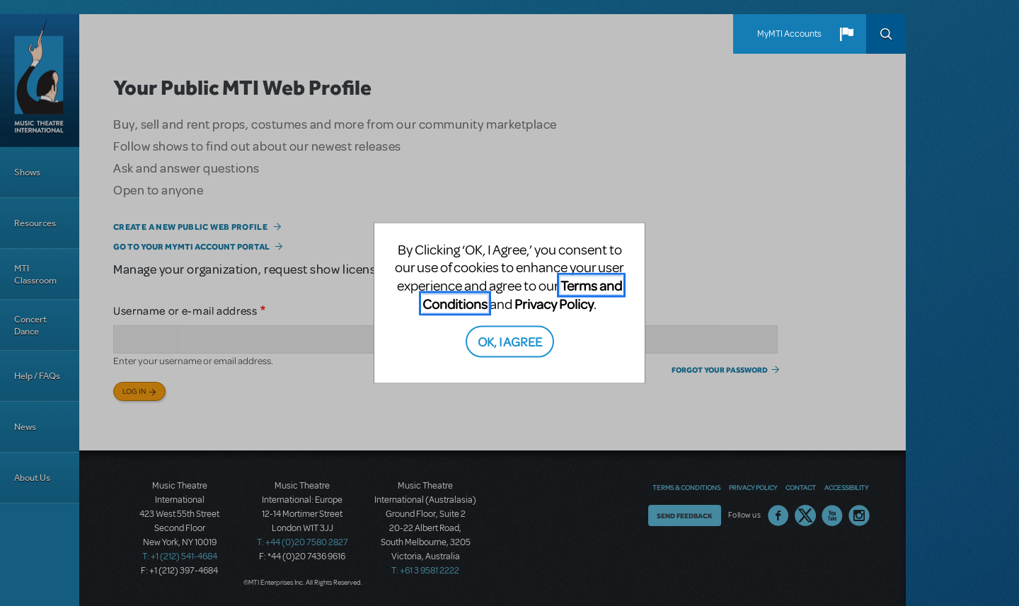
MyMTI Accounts (789, 34)
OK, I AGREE (510, 341)
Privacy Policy (554, 303)
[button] (846, 34)
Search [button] (886, 34)
